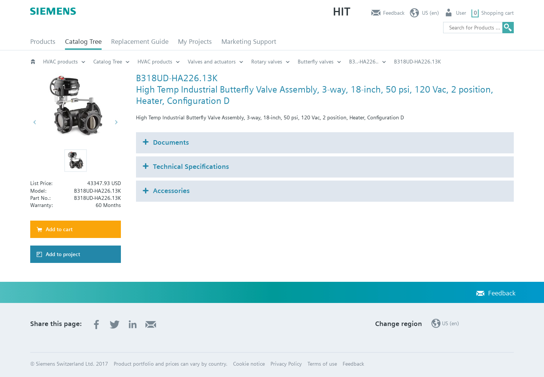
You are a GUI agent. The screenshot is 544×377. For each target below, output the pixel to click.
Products (43, 41)
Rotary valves (266, 62)
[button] (75, 160)
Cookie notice (249, 364)
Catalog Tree (83, 41)
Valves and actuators (212, 62)
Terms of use (322, 364)
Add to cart (59, 229)
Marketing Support (248, 41)
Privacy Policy (286, 364)
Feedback (394, 13)
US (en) (430, 13)
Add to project (63, 254)
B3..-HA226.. (364, 62)
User (461, 13)
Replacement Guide (139, 41)
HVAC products (60, 62)
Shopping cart (497, 13)
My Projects (195, 41)
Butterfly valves (316, 62)
